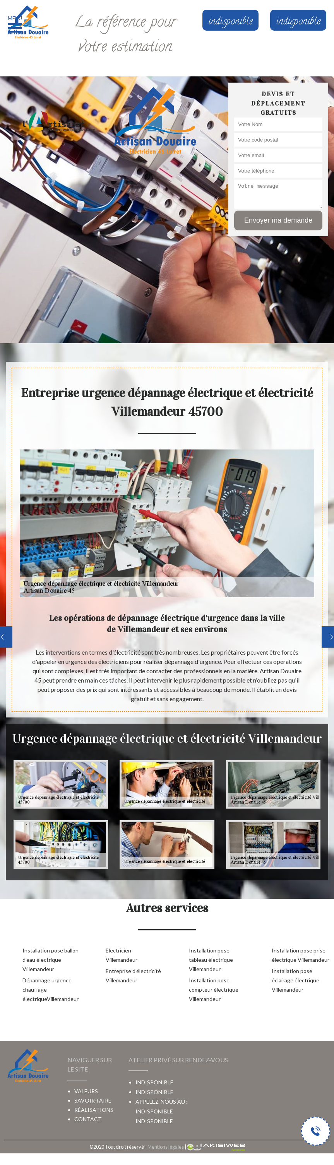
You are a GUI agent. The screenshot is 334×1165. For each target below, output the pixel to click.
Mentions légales (165, 1147)
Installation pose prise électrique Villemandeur (300, 955)
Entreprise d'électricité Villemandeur (133, 976)
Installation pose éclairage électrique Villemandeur (295, 980)
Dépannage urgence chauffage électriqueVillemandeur (50, 989)
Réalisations (93, 1109)
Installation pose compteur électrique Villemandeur (213, 989)
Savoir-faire (92, 1100)
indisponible (154, 1111)
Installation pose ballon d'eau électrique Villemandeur (50, 959)
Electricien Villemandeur (121, 955)
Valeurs (86, 1091)
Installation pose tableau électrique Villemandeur (211, 959)
